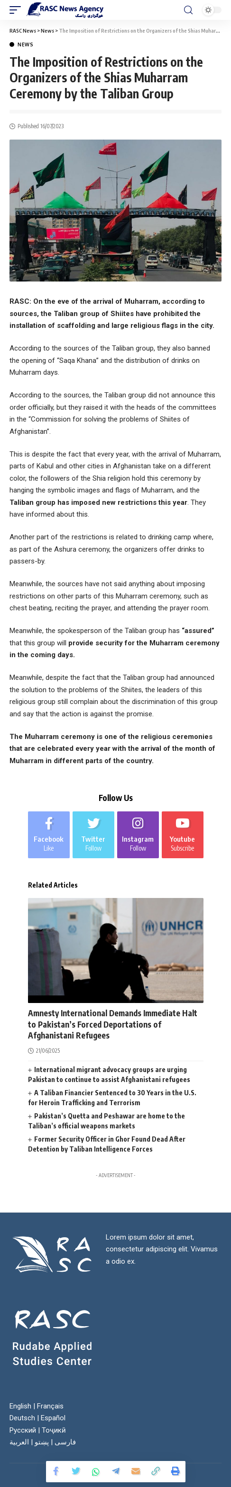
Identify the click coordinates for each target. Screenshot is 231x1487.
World (113, 999)
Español (53, 1418)
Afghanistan (51, 999)
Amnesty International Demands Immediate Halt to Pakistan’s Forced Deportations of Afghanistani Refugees (112, 1024)
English (20, 1406)
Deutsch (22, 1418)
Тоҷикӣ (54, 1430)
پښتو (42, 1442)
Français (50, 1406)
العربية (19, 1442)
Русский (22, 1430)
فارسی (65, 1442)
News (26, 44)
